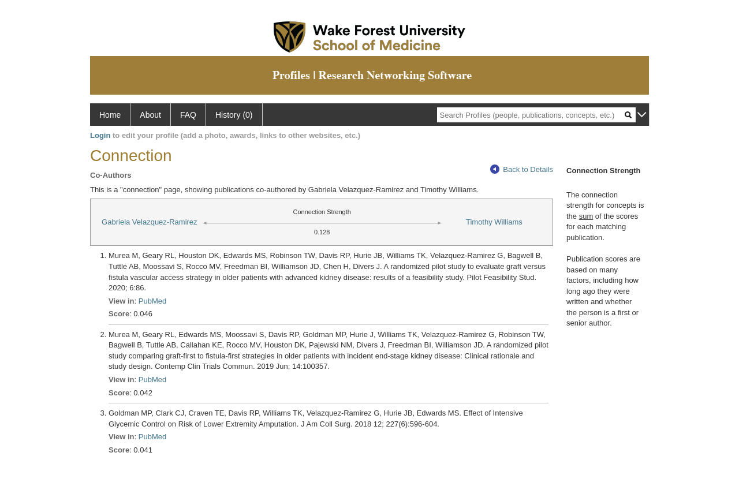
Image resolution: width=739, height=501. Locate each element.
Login (100, 135)
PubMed (152, 301)
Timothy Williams (494, 222)
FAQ (188, 114)
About (150, 114)
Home (110, 114)
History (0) (234, 114)
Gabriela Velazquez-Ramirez (149, 222)
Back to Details (521, 169)
